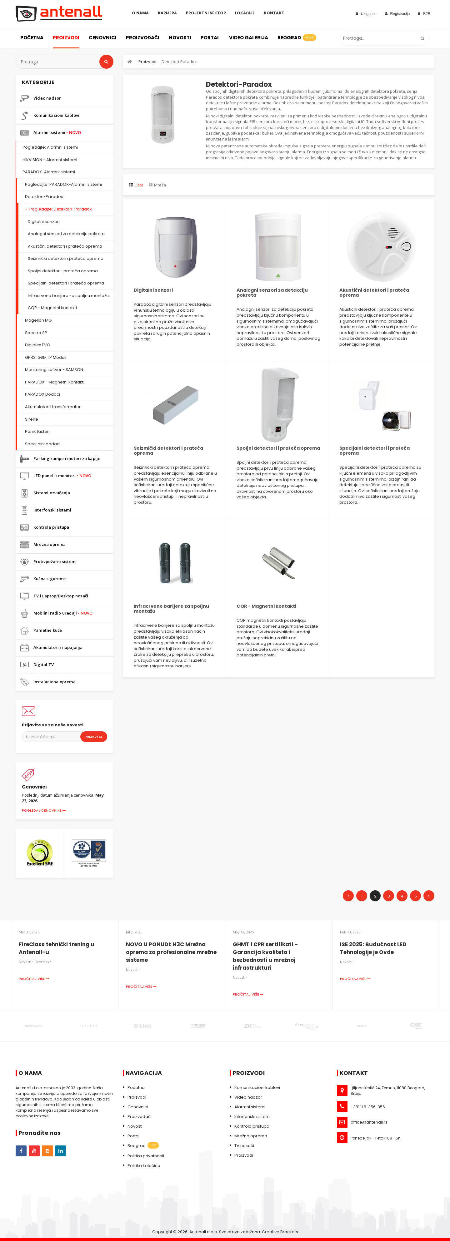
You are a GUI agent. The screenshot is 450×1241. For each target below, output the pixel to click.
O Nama (140, 13)
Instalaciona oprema (48, 682)
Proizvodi (66, 37)
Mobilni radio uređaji (56, 613)
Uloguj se (366, 14)
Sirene (31, 419)
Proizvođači (142, 37)
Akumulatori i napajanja (51, 648)
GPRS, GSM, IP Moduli (45, 357)
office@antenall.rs (369, 1122)
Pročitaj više (34, 978)
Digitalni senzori (44, 222)
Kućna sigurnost (43, 579)
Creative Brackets (280, 1232)
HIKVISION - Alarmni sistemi (49, 160)
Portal (210, 37)
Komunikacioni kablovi (49, 115)
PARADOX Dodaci (42, 394)
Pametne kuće (41, 630)
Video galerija (248, 37)
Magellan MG (38, 320)
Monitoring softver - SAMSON (54, 370)
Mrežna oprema (43, 545)
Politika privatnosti (146, 1156)
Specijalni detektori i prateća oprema (66, 283)
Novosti (180, 37)
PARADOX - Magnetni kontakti (54, 382)
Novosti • (26, 961)
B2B (424, 14)
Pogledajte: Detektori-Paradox (60, 209)
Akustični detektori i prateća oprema (65, 246)
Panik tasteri (37, 431)
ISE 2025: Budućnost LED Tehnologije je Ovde (373, 948)
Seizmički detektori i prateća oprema (65, 258)
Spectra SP (36, 333)
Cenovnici (103, 37)
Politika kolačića (144, 1165)
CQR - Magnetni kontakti (52, 308)
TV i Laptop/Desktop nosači (54, 596)
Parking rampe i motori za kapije (60, 459)
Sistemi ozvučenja (45, 493)
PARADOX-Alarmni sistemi (48, 172)
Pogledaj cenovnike (44, 810)
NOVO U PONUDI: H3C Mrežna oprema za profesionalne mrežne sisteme (171, 952)
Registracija (397, 14)
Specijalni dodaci (42, 444)
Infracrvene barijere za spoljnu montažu (68, 296)
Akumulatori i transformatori (53, 407)
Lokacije (245, 13)
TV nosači (244, 1145)
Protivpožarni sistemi (48, 562)
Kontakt (274, 13)
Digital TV (37, 665)
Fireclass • (42, 961)
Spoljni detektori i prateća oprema (63, 271)
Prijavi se (94, 736)
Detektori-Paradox (44, 197)
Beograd (296, 37)
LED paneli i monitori (56, 476)
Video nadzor (40, 98)
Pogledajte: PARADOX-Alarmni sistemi (63, 184)
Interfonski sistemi (45, 510)
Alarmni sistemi (50, 133)
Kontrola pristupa (44, 527)
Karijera (167, 13)
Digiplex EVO (37, 345)
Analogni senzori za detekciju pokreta (66, 234)
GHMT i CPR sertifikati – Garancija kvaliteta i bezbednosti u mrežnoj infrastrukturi (265, 956)
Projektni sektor (206, 13)
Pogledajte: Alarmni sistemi (50, 147)
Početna (31, 37)
